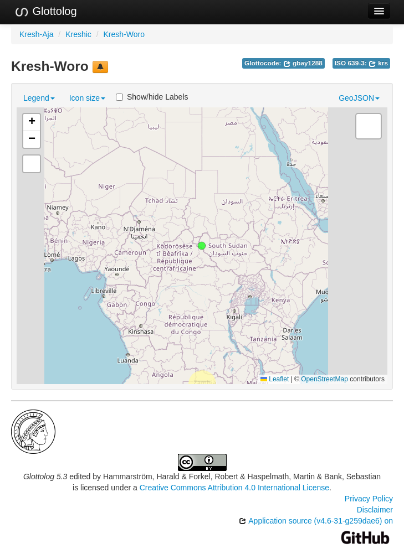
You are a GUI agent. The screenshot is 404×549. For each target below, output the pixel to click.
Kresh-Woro (124, 34)
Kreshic (78, 34)
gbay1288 (303, 63)
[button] (201, 245)
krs (378, 63)
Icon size (87, 98)
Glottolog (45, 11)
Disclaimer (375, 509)
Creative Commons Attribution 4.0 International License (234, 487)
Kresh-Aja (36, 34)
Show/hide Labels (152, 96)
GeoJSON (359, 98)
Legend (39, 98)
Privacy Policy (369, 498)
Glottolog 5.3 (45, 476)
